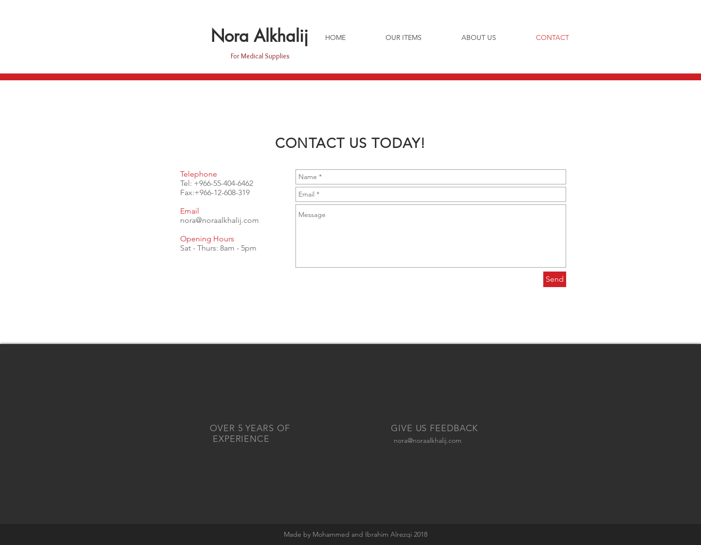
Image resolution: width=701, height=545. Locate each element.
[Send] (554, 279)
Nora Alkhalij (259, 36)
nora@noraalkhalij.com (219, 220)
